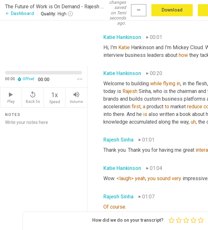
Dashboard (19, 13)
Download (172, 9)
